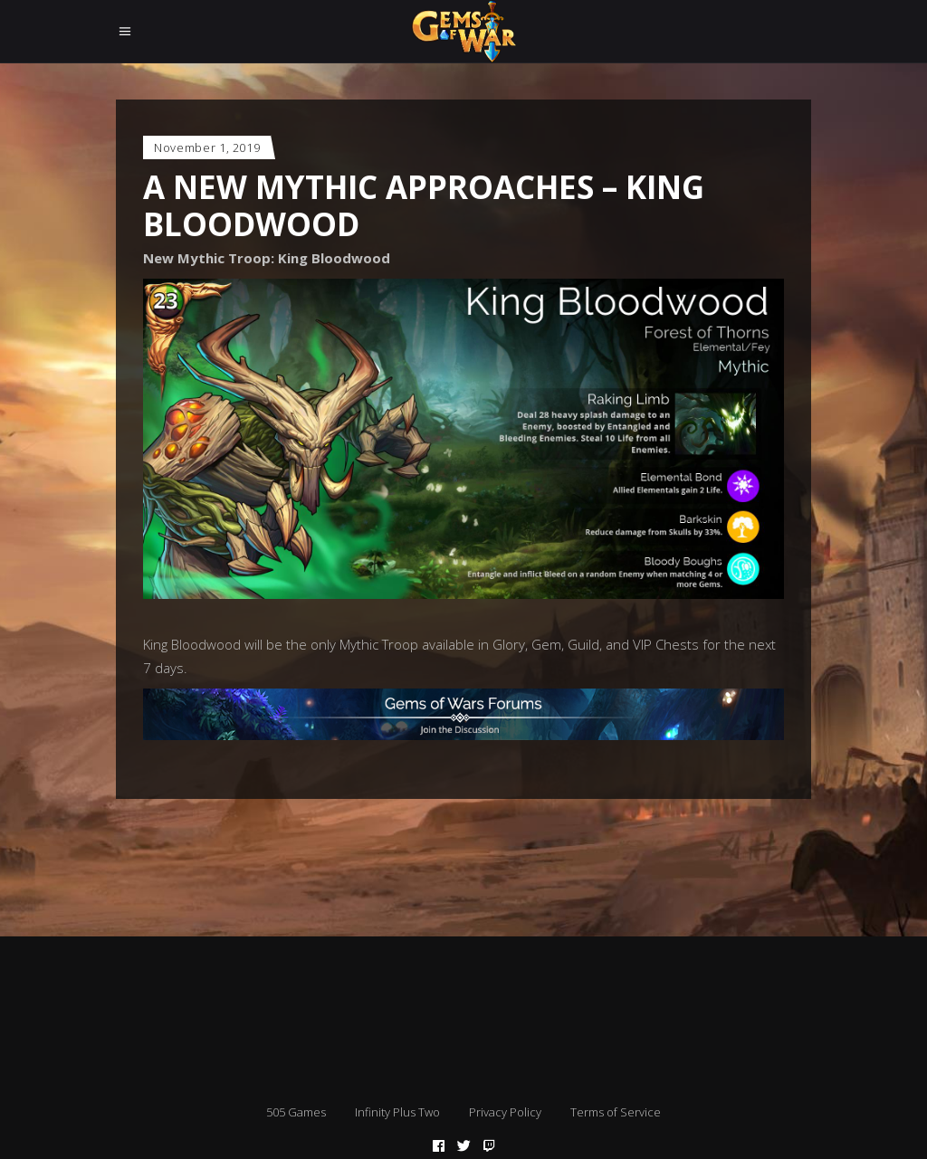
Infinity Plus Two (397, 1112)
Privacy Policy (505, 1112)
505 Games (296, 1112)
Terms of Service (615, 1112)
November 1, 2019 (207, 147)
